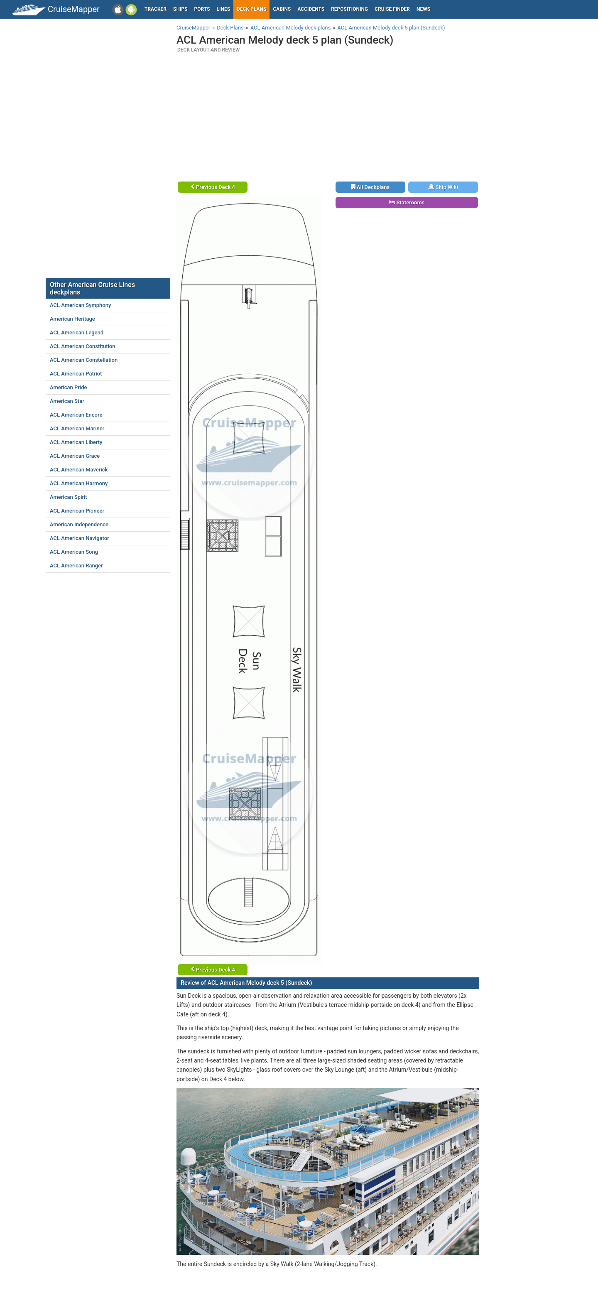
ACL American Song (74, 552)
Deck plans (251, 9)
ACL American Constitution (82, 346)
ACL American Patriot (76, 374)
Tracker (156, 9)
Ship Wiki (443, 187)
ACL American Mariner (77, 428)
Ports (202, 9)
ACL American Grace (75, 456)
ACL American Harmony (79, 483)
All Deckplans (370, 187)
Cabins (282, 9)
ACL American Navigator (79, 538)
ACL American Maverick (79, 469)
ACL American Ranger (76, 565)
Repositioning (349, 9)
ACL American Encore (76, 415)
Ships (180, 9)
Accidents (310, 9)
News (423, 9)
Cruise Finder (392, 9)
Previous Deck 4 (213, 187)
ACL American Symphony (80, 305)
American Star (67, 401)
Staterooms (406, 202)
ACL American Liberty (76, 442)
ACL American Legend (76, 332)
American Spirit (68, 497)
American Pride (68, 387)
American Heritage (72, 319)
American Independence (79, 524)
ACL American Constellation (84, 360)
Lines (223, 9)
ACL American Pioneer (77, 511)
